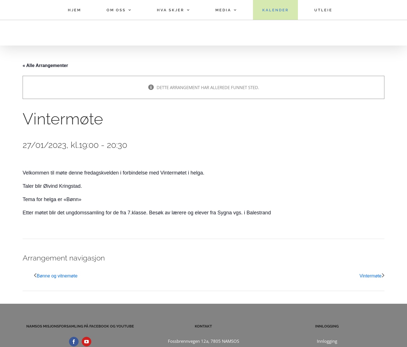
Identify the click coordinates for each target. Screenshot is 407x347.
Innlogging (327, 341)
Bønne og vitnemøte (57, 275)
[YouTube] (86, 341)
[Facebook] (74, 341)
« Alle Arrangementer (45, 65)
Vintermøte (371, 275)
